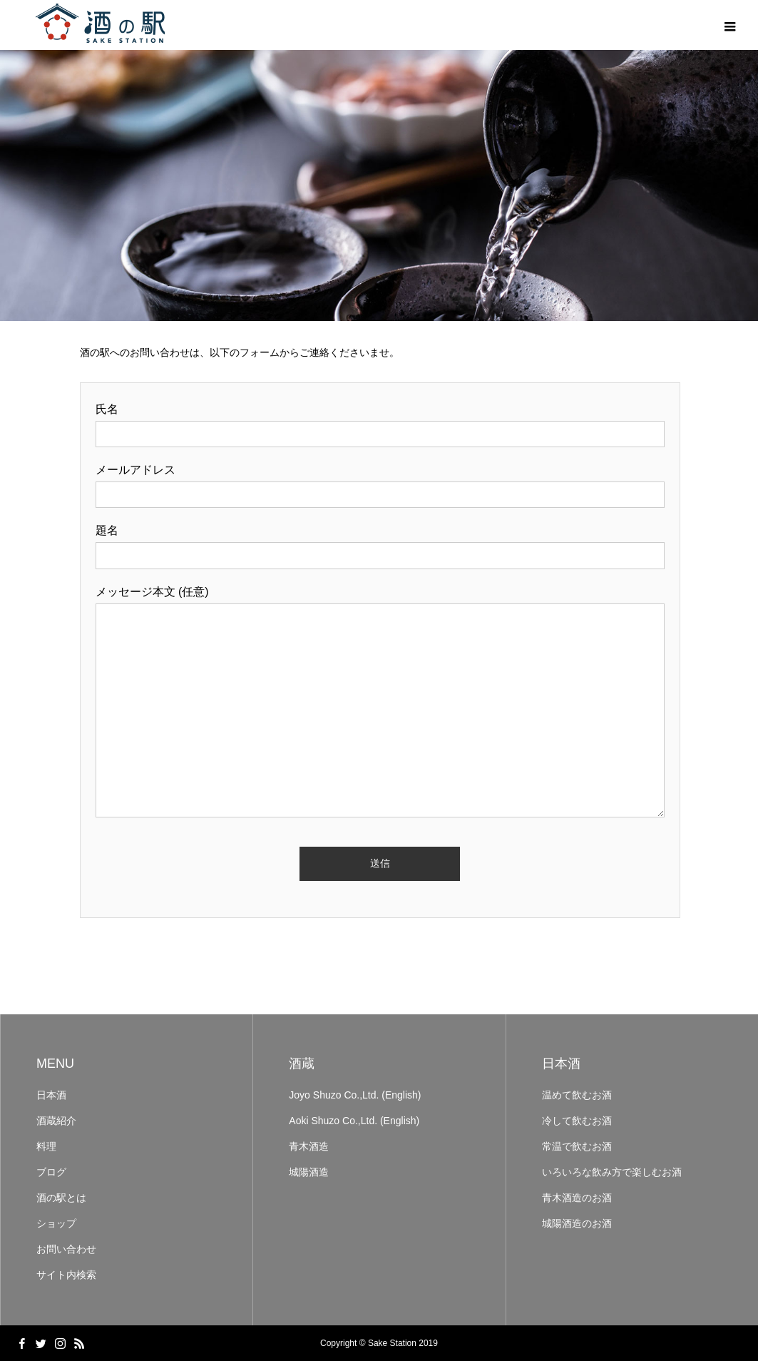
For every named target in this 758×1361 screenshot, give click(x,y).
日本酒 (51, 1095)
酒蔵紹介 (56, 1120)
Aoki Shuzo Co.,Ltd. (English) (354, 1120)
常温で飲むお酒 (577, 1146)
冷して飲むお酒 (577, 1120)
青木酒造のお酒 (577, 1197)
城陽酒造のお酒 (577, 1223)
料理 (46, 1146)
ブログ (51, 1172)
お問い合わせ (66, 1249)
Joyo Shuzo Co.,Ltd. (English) (355, 1095)
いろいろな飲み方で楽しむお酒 (612, 1172)
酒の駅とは (61, 1197)
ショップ (56, 1223)
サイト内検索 (66, 1274)
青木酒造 (309, 1146)
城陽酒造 (309, 1172)
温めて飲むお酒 (577, 1095)
